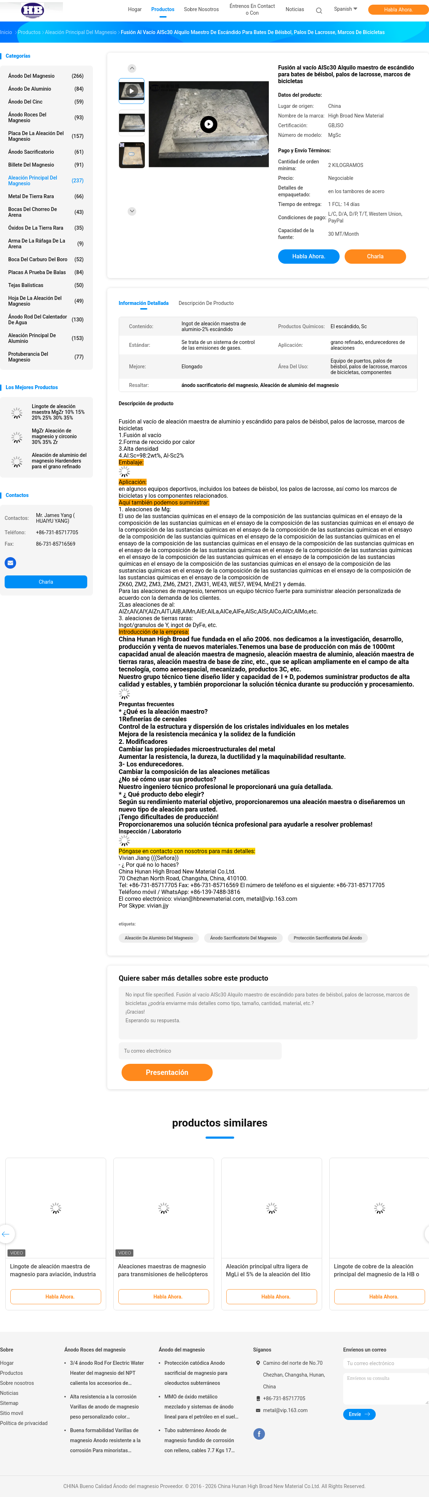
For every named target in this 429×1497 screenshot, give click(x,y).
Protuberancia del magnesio (46, 357)
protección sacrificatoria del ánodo (328, 938)
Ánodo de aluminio (46, 88)
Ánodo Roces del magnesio (46, 117)
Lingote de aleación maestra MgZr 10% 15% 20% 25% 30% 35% (58, 412)
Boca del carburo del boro (46, 259)
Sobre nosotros (17, 1383)
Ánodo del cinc (46, 101)
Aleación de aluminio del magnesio (159, 938)
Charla (46, 582)
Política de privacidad (24, 1423)
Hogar (7, 1363)
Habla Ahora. (398, 10)
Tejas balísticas (46, 285)
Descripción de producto (206, 303)
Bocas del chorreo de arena (46, 212)
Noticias (9, 1393)
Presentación (167, 1072)
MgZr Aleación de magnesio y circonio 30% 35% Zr (54, 436)
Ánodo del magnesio (46, 76)
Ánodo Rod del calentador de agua (46, 319)
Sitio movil (11, 1413)
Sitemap (9, 1403)
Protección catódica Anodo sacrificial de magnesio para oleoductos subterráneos (195, 1373)
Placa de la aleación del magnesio (46, 136)
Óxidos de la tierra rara (46, 227)
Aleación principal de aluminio (46, 338)
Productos (11, 1373)
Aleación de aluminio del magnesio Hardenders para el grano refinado (59, 460)
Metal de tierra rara (46, 196)
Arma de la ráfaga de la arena (46, 243)
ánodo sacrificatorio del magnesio (243, 938)
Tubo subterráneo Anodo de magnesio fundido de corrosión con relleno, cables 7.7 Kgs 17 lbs (199, 1441)
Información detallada (144, 303)
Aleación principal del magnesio (46, 180)
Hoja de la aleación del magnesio (46, 301)
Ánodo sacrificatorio (46, 152)
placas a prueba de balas (46, 272)
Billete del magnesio (46, 164)
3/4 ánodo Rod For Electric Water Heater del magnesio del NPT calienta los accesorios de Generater (107, 1374)
